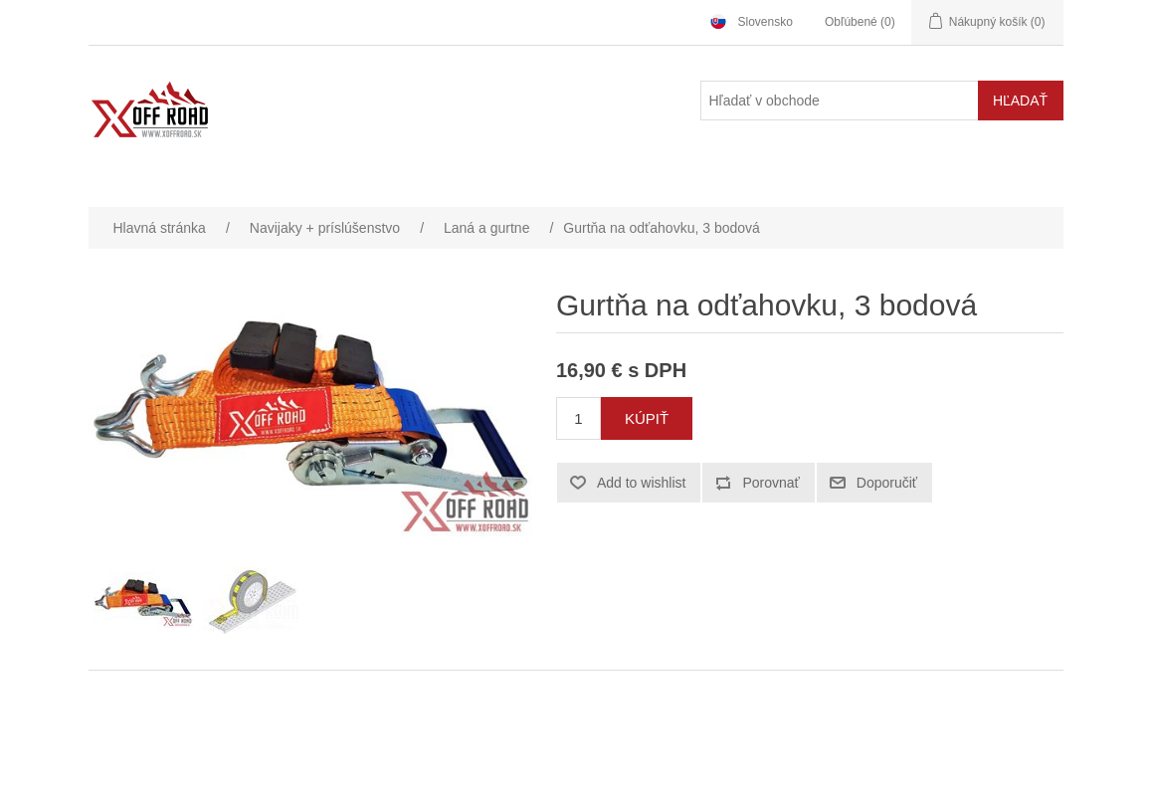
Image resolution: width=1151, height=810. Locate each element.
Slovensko (765, 22)
